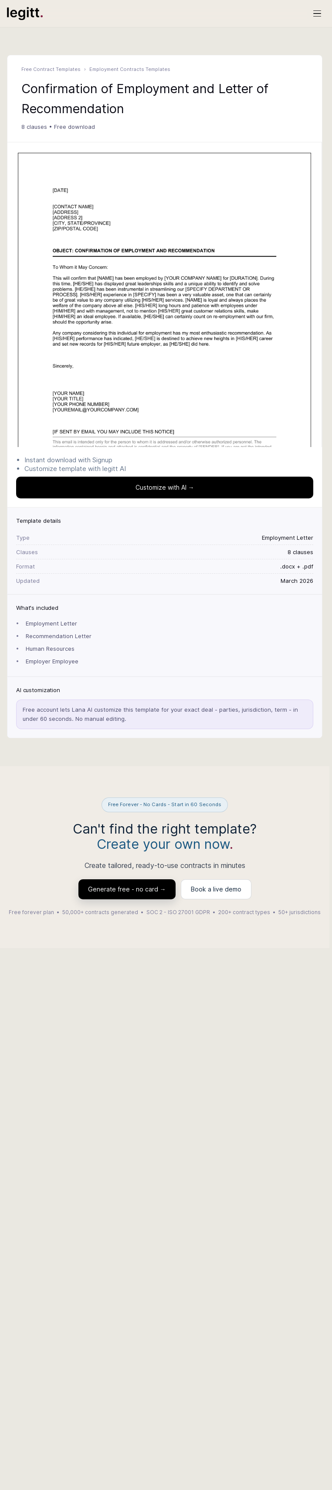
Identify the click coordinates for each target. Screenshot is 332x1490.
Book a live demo (216, 889)
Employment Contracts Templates (129, 69)
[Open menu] (317, 13)
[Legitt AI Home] (25, 13)
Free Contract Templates (51, 69)
